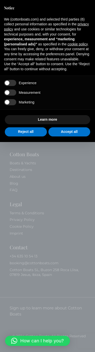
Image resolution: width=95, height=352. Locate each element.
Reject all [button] (25, 132)
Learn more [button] (47, 119)
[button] (37, 341)
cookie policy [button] (78, 44)
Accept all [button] (69, 132)
